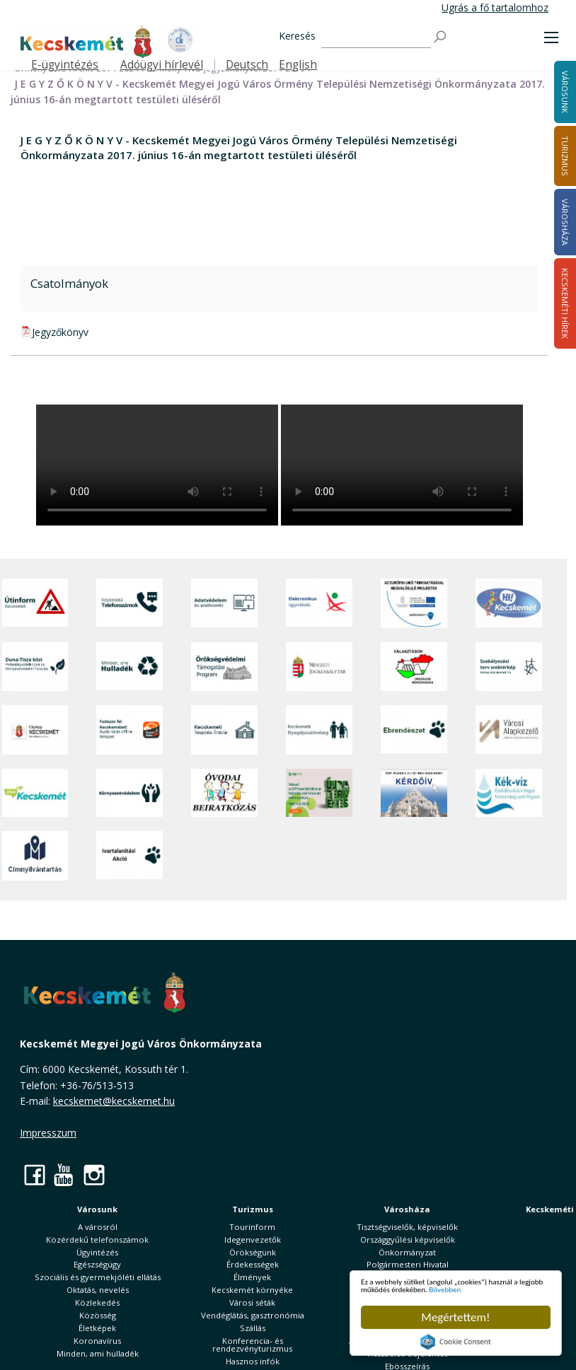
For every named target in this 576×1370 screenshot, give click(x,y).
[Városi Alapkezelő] (509, 729)
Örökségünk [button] (252, 1252)
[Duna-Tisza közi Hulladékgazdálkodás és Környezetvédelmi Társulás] (35, 666)
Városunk (97, 1209)
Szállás (252, 1328)
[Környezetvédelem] (129, 793)
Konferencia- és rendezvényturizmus (252, 1344)
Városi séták (252, 1302)
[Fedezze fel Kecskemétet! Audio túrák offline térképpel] (129, 729)
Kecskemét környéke (252, 1289)
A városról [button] (97, 1226)
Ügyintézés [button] (97, 1252)
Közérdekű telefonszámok (97, 1239)
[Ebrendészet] (414, 729)
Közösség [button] (97, 1315)
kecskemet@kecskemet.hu (114, 1101)
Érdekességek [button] (252, 1264)
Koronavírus (97, 1340)
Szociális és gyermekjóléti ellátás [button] (98, 1277)
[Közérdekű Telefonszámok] (129, 603)
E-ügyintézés (64, 64)
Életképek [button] (97, 1328)
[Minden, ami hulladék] (129, 666)
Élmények (252, 1277)
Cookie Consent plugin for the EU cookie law (455, 1341)
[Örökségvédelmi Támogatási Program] (224, 666)
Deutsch (247, 64)
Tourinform (252, 1226)
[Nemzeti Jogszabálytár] (319, 666)
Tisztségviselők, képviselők (407, 1226)
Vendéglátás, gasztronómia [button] (252, 1315)
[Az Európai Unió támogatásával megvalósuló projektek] (414, 603)
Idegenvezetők (252, 1239)
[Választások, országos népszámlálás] (414, 666)
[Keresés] (376, 37)
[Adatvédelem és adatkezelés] (224, 603)
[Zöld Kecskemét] (35, 793)
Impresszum (48, 1132)
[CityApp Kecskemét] (35, 729)
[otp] (319, 793)
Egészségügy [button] (97, 1264)
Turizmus (252, 1209)
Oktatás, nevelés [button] (98, 1289)
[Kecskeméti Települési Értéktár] (224, 729)
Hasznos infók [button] (253, 1361)
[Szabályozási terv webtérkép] (509, 666)
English (298, 64)
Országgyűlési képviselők (407, 1239)
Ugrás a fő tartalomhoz (495, 7)
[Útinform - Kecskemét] (35, 603)
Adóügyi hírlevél (161, 64)
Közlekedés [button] (97, 1302)
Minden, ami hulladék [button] (98, 1353)
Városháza (407, 1209)
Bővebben (443, 1287)
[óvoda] (224, 793)
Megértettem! (455, 1317)
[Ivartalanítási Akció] (129, 856)
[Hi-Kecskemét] (509, 603)
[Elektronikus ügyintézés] (319, 603)
